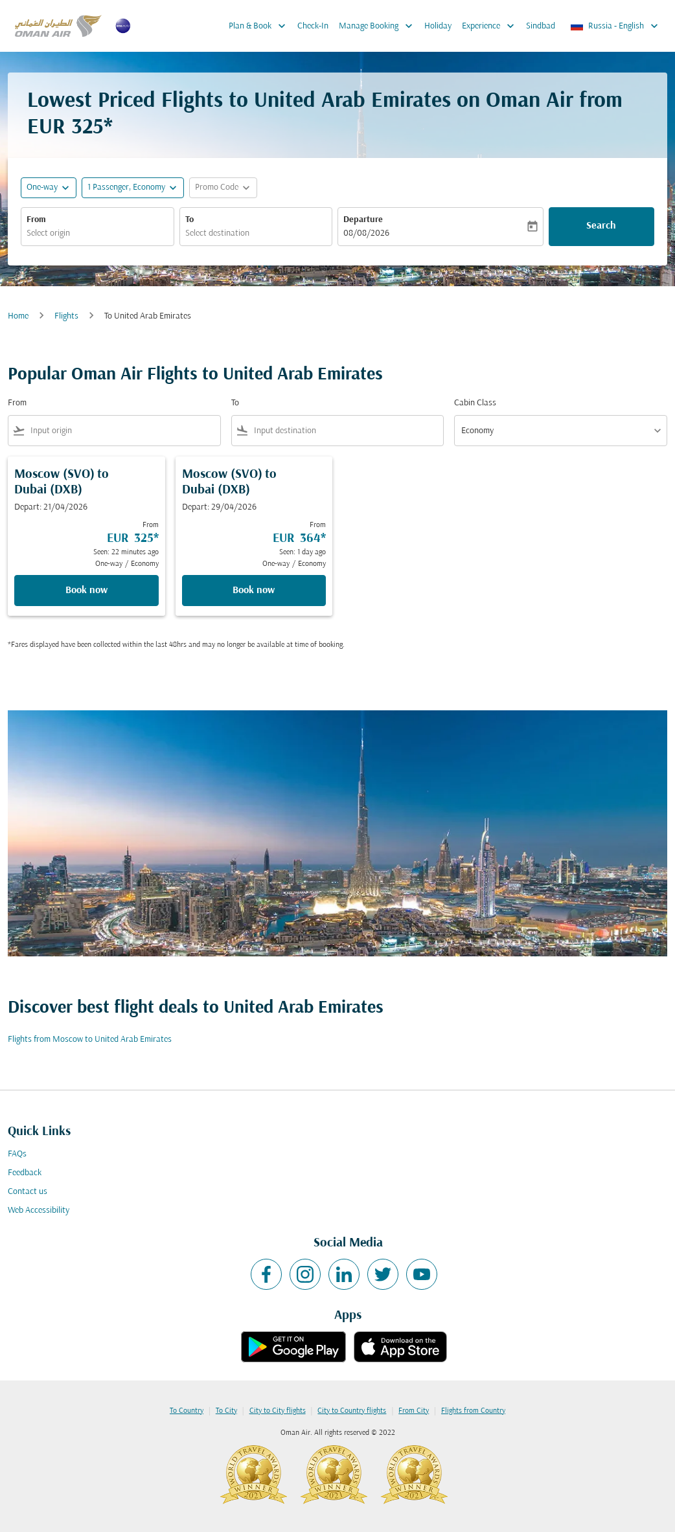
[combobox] (97, 233)
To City (226, 1411)
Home (18, 316)
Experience (491, 26)
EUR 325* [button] (70, 128)
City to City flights (277, 1411)
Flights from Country (473, 1411)
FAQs (17, 1154)
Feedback (24, 1173)
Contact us (27, 1192)
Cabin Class (475, 403)
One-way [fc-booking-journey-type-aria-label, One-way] (42, 187)
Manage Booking (379, 26)
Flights (66, 316)
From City (413, 1411)
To (189, 220)
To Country (186, 1411)
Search (601, 226)
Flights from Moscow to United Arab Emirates (90, 1039)
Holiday (438, 26)
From (36, 220)
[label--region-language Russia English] (615, 26)
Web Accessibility (38, 1210)
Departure (363, 220)
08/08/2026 (366, 233)
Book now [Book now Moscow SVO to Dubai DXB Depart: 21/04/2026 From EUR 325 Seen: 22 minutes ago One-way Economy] (86, 590)
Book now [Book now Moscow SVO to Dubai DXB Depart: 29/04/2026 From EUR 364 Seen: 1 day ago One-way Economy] (254, 590)
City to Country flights (351, 1411)
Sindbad (540, 26)
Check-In (312, 26)
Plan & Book (260, 26)
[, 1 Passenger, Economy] (126, 187)
